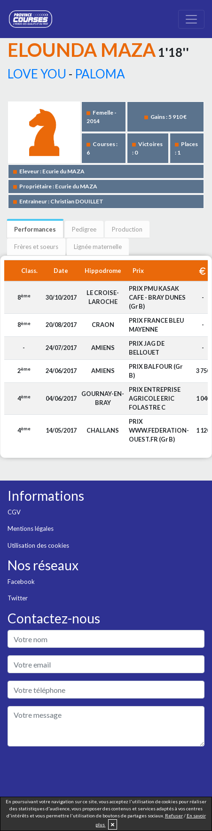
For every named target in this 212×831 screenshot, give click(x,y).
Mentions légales (31, 528)
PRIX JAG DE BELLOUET (147, 348)
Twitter (18, 598)
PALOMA (100, 73)
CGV (14, 512)
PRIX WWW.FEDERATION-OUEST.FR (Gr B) (159, 430)
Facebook (21, 581)
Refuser (174, 815)
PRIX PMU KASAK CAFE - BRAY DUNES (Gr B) (157, 297)
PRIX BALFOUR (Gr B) (155, 371)
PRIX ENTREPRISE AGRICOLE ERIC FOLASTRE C (155, 398)
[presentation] (79, 772)
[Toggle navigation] (191, 19)
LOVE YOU (37, 73)
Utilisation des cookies (38, 545)
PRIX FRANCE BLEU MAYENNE (156, 325)
